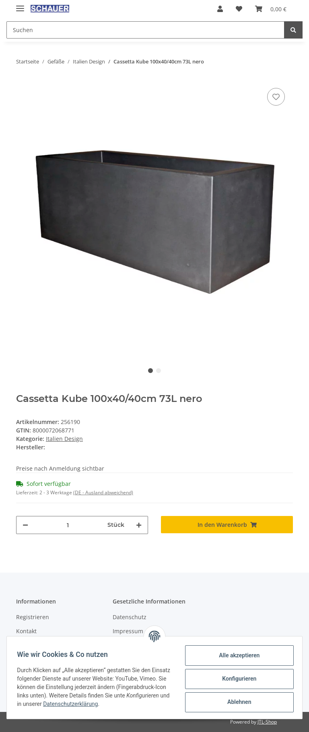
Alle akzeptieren (236, 655)
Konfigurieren (236, 678)
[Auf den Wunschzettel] (276, 97)
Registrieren (32, 617)
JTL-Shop (267, 721)
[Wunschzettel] (239, 9)
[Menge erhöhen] (139, 525)
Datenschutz (129, 617)
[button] (220, 9)
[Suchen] (145, 30)
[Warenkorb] (271, 9)
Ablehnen (236, 702)
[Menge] (68, 525)
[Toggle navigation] (20, 5)
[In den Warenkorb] (227, 524)
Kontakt (26, 631)
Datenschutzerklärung (130, 704)
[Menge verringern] (25, 525)
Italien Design (64, 438)
